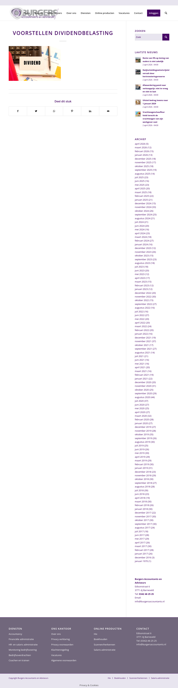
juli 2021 (139, 356)
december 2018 (143, 471)
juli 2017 (139, 531)
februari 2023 (142, 285)
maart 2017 (141, 546)
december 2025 (143, 158)
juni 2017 (140, 535)
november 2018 (143, 475)
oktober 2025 (142, 166)
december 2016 (143, 557)
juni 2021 (140, 359)
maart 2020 (141, 415)
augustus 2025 (142, 173)
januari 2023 (141, 289)
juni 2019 (140, 449)
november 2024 (143, 207)
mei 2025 (140, 184)
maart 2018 (141, 501)
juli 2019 (139, 445)
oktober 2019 (142, 434)
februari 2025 (142, 195)
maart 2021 (141, 371)
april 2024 (140, 233)
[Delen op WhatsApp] (54, 111)
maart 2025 (141, 192)
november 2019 (143, 430)
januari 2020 (141, 423)
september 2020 (143, 393)
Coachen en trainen (19, 660)
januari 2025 (141, 199)
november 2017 (143, 516)
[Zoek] (166, 13)
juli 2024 (139, 222)
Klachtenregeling (60, 649)
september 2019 (143, 438)
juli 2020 (139, 400)
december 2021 (143, 337)
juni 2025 (140, 181)
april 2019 (140, 456)
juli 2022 (139, 311)
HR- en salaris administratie (23, 644)
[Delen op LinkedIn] (90, 111)
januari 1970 (141, 561)
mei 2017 (140, 538)
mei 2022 (140, 319)
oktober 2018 (142, 479)
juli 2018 (139, 490)
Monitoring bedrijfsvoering (23, 649)
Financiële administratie (21, 639)
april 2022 (140, 322)
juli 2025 (139, 177)
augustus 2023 (142, 263)
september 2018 (143, 482)
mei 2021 (140, 363)
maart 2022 (141, 326)
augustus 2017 (142, 527)
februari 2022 (142, 330)
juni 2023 (140, 270)
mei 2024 (140, 229)
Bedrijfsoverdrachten (20, 655)
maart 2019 (141, 460)
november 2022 (143, 296)
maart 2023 (141, 281)
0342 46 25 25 (146, 594)
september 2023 (143, 259)
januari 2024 (141, 244)
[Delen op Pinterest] (72, 111)
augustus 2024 (142, 218)
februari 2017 (142, 550)
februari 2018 (142, 505)
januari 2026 (141, 154)
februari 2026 (142, 151)
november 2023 (143, 251)
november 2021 (143, 341)
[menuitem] (27, 13)
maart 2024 (141, 236)
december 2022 (143, 292)
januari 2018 (141, 509)
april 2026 (140, 143)
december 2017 (143, 512)
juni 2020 (140, 404)
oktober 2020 (142, 389)
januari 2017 (141, 553)
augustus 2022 (142, 307)
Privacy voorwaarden (62, 644)
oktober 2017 (142, 520)
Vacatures (56, 655)
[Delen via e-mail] (108, 111)
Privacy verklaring (60, 639)
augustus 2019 (142, 441)
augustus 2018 (142, 486)
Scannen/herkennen (104, 644)
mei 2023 (140, 274)
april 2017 (140, 542)
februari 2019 (142, 464)
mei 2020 (140, 408)
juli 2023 (139, 266)
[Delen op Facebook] (18, 111)
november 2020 (143, 385)
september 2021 (143, 348)
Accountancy (15, 634)
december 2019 (143, 426)
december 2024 (143, 203)
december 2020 (143, 382)
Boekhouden (100, 639)
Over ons (56, 634)
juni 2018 (140, 494)
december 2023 (143, 248)
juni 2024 (140, 225)
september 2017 (143, 523)
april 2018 (140, 497)
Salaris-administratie (104, 649)
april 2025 (140, 188)
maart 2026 (141, 147)
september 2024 (143, 214)
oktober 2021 (142, 345)
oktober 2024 (142, 210)
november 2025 (143, 162)
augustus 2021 (142, 352)
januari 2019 (141, 468)
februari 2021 (142, 374)
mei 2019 (140, 453)
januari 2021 (141, 378)
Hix (95, 634)
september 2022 (143, 304)
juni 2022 (140, 315)
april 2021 (140, 367)
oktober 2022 (142, 300)
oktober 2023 (142, 255)
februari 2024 (142, 240)
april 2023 (140, 278)
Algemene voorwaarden (63, 660)
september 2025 (143, 169)
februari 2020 (142, 419)
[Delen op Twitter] (36, 111)
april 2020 (140, 412)
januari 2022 (141, 333)
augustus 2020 (142, 397)
